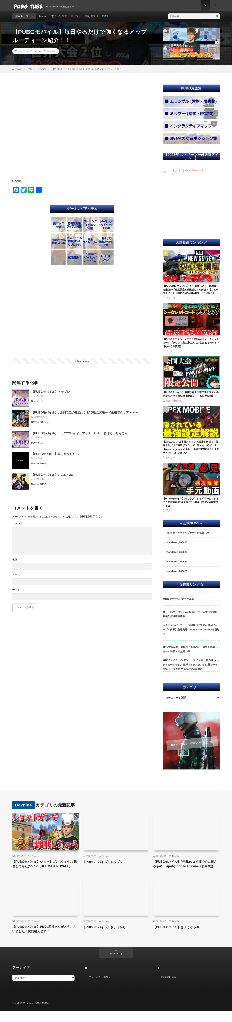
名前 (15, 562)
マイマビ (76, 18)
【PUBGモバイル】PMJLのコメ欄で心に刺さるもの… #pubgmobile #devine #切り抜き (185, 871)
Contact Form (169, 987)
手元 (168, 513)
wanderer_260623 (178, 565)
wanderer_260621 (178, 574)
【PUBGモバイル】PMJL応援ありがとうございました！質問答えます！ (44, 939)
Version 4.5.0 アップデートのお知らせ (190, 535)
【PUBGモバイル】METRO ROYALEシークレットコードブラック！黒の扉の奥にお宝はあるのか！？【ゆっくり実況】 (191, 345)
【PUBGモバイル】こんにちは (52, 477)
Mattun (43, 18)
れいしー (170, 460)
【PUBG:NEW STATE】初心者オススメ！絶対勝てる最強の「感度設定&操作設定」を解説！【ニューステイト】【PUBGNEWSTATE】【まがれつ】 (191, 292)
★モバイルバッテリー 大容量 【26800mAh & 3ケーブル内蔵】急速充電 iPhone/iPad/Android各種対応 (191, 633)
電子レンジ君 (59, 18)
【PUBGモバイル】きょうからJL (109, 937)
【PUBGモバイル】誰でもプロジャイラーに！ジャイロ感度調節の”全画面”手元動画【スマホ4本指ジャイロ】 (191, 505)
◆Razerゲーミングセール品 (178, 602)
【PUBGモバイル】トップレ (50, 394)
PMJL (105, 18)
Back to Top (116, 964)
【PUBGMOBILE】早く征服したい (55, 456)
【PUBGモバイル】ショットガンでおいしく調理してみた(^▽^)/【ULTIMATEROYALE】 (45, 871)
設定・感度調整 (174, 403)
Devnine (37, 54)
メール (16, 577)
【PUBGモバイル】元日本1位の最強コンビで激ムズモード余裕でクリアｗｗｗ (84, 415)
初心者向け (91, 18)
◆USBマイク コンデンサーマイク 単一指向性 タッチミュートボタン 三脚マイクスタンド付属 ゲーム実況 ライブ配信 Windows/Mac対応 (191, 668)
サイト (16, 592)
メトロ (169, 354)
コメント (17, 526)
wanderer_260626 (178, 545)
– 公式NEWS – (191, 526)
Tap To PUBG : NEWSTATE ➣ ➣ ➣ (191, 747)
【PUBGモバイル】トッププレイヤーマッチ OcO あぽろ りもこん (79, 435)
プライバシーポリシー (102, 987)
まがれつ (170, 300)
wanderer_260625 (178, 555)
